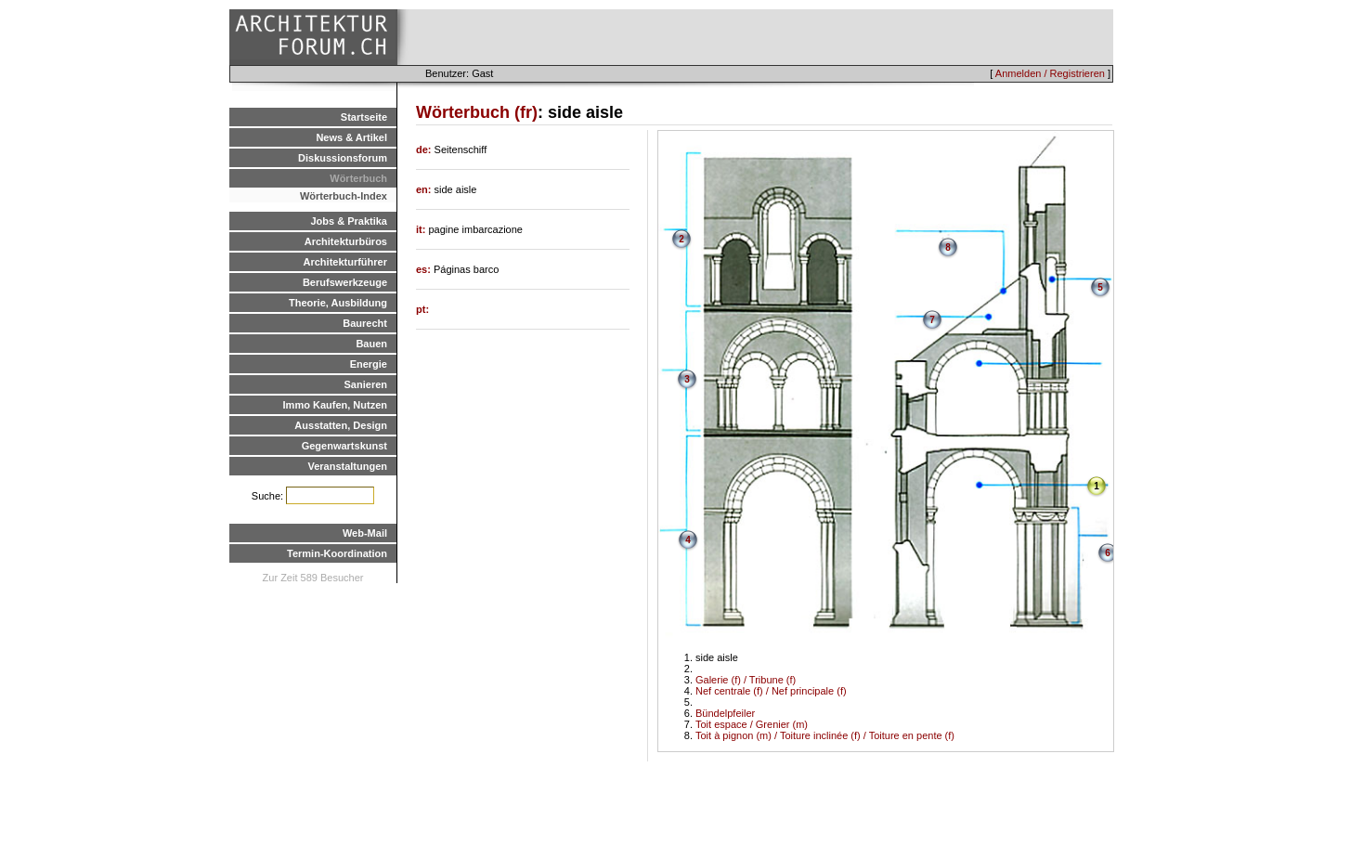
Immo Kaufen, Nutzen (335, 404)
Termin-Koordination (337, 553)
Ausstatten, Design (340, 425)
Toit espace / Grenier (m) (751, 724)
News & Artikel (351, 137)
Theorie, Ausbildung (338, 302)
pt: (422, 309)
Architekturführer (345, 261)
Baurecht (365, 323)
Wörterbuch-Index (343, 196)
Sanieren (365, 384)
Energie (368, 364)
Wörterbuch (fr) (477, 112)
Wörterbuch (358, 178)
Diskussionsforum (342, 157)
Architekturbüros (346, 241)
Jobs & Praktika (348, 221)
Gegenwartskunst (344, 445)
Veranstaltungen (347, 466)
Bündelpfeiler (725, 713)
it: (422, 229)
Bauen (371, 343)
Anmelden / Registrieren (1050, 73)
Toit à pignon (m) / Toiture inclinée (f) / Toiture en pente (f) (824, 735)
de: (425, 149)
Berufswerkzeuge (345, 282)
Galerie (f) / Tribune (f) (745, 679)
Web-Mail (365, 533)
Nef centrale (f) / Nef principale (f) (771, 690)
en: (425, 189)
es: (425, 269)
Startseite (364, 117)
